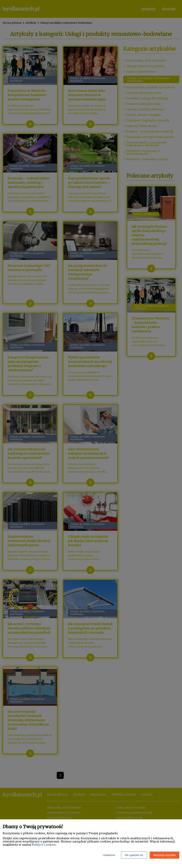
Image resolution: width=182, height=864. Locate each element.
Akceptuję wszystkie (164, 855)
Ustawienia (109, 855)
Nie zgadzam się (134, 855)
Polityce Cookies (44, 844)
